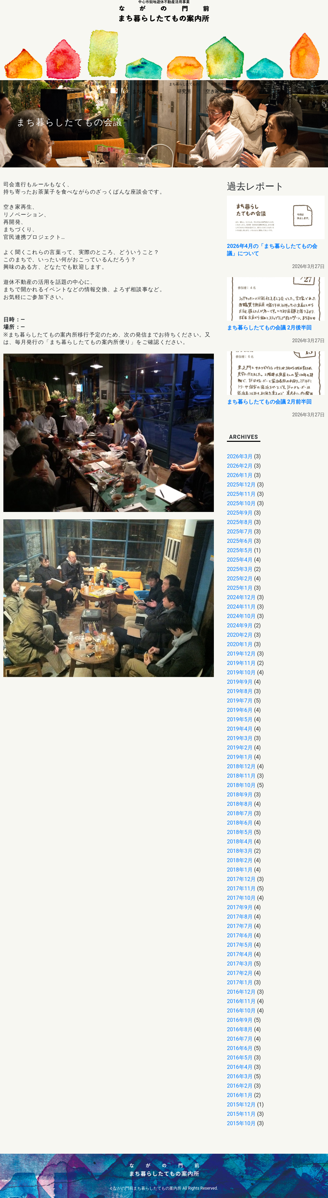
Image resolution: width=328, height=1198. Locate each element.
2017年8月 (240, 917)
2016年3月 (240, 1076)
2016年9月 (240, 1020)
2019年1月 (240, 757)
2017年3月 (240, 963)
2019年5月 (240, 719)
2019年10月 (241, 672)
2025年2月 (240, 578)
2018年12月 (241, 766)
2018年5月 (240, 832)
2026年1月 (240, 475)
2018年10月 (241, 785)
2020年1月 (240, 644)
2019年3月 (240, 738)
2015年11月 (241, 1114)
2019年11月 (241, 663)
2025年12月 (241, 484)
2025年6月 (240, 541)
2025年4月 (240, 560)
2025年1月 (240, 588)
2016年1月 (240, 1095)
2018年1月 (240, 870)
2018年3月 (240, 851)
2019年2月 (240, 747)
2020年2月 (240, 635)
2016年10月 (241, 1010)
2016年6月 (240, 1048)
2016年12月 (241, 992)
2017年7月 (240, 926)
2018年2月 (240, 860)
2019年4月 (240, 729)
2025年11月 (241, 494)
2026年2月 (240, 466)
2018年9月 (240, 794)
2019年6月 (240, 710)
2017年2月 (240, 973)
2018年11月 (241, 776)
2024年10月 (241, 616)
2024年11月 (241, 607)
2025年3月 (240, 569)
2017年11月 (241, 888)
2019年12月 (241, 653)
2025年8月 (240, 522)
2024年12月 (241, 597)
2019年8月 (240, 691)
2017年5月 (240, 945)
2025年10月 (241, 503)
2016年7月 (240, 1039)
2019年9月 (240, 682)
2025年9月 (240, 513)
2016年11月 (241, 1001)
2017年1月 (240, 982)
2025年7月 (240, 531)
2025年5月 (240, 550)
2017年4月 (240, 954)
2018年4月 (240, 841)
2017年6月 (240, 935)
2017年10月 (241, 898)
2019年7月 (240, 700)
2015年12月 (241, 1104)
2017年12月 (241, 879)
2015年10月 (241, 1123)
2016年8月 (240, 1029)
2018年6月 (240, 823)
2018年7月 (240, 813)
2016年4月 (240, 1067)
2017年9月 (240, 907)
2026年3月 (240, 456)
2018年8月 (240, 804)
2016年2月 (240, 1086)
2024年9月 (240, 625)
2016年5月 (240, 1057)
